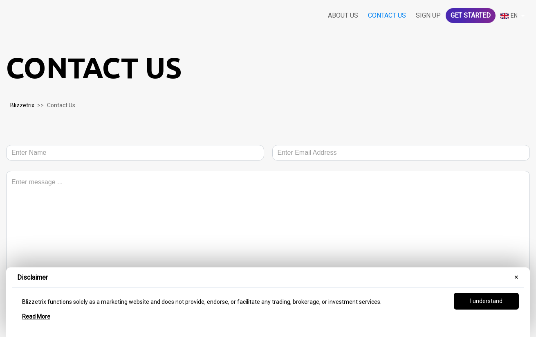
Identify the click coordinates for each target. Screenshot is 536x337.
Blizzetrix (22, 105)
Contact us (387, 15)
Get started (471, 15)
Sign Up (428, 15)
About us (343, 15)
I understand (486, 301)
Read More (36, 316)
